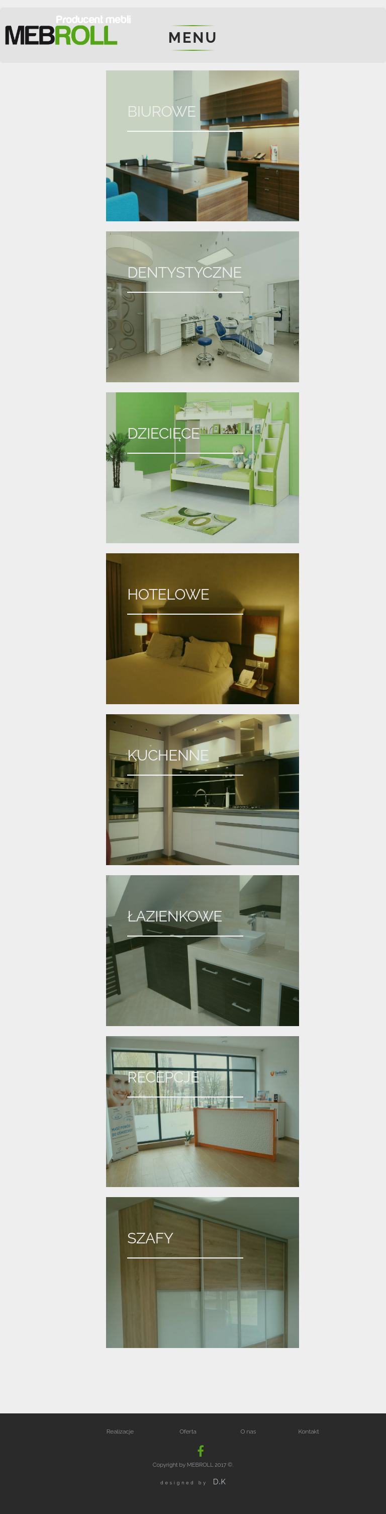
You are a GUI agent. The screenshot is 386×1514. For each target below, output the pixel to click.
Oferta (188, 1431)
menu (193, 38)
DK (219, 1481)
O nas (248, 1431)
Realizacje (120, 1431)
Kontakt (308, 1431)
